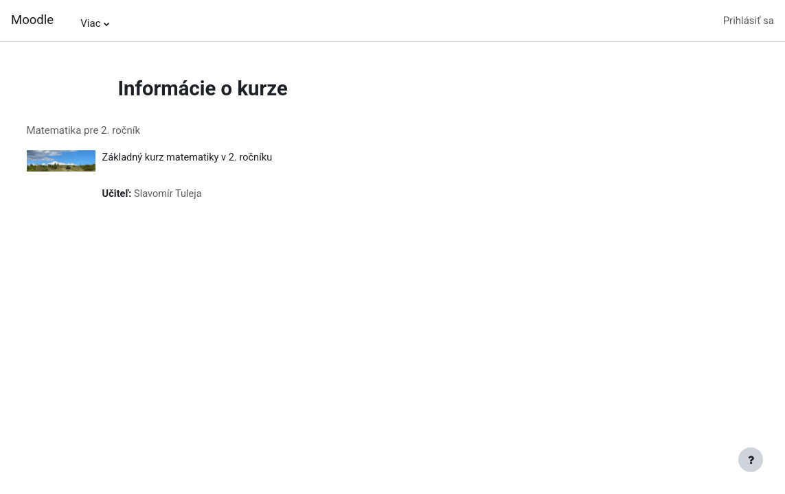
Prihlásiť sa (748, 20)
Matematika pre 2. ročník (109, 130)
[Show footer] (750, 459)
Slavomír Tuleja (195, 195)
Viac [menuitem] (90, 23)
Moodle (32, 19)
